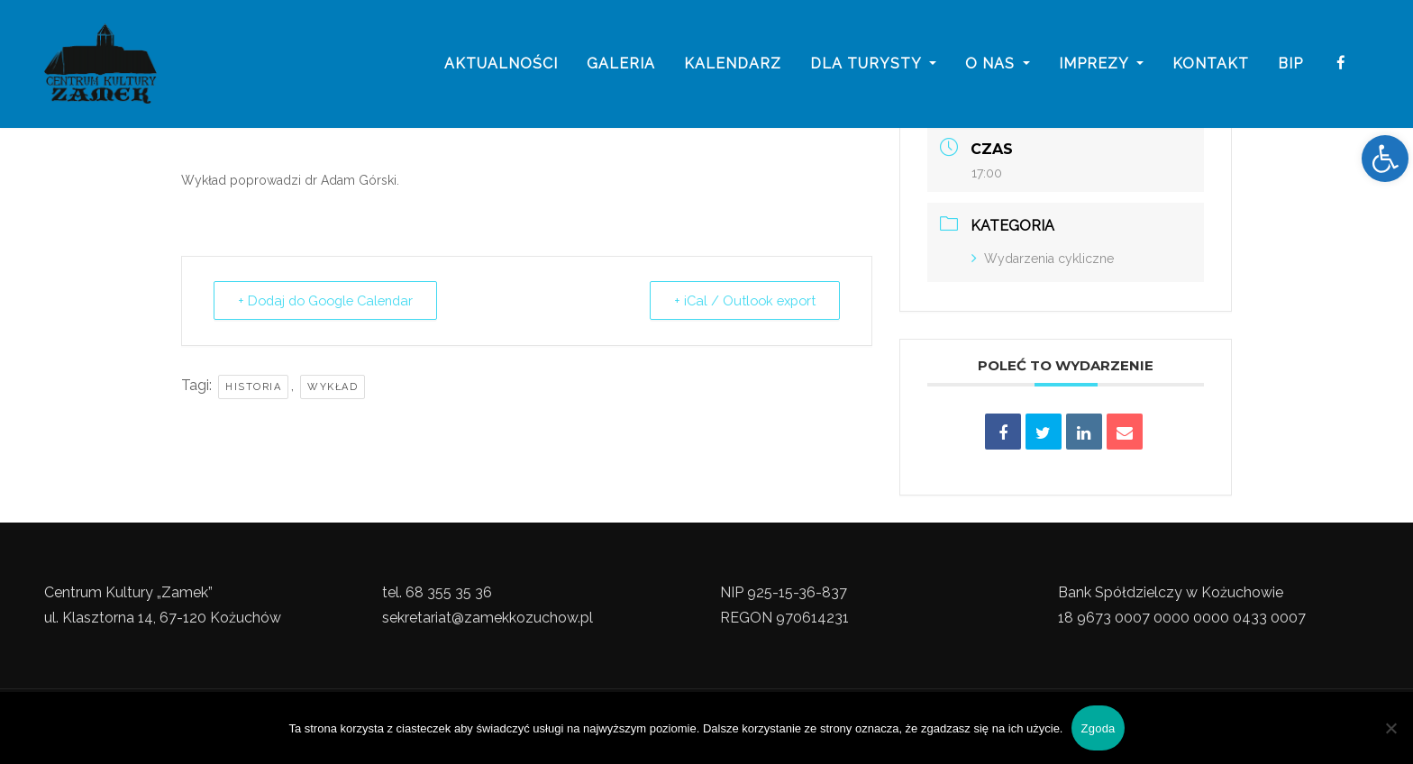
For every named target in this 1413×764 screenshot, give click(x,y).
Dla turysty (873, 65)
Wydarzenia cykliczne (1042, 258)
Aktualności (501, 65)
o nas (997, 65)
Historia (253, 387)
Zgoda (1097, 728)
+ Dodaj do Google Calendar (332, 301)
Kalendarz (732, 65)
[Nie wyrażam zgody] (1390, 728)
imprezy (1101, 65)
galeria (621, 65)
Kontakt (1210, 65)
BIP (1290, 65)
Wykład (332, 387)
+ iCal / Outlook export (740, 301)
